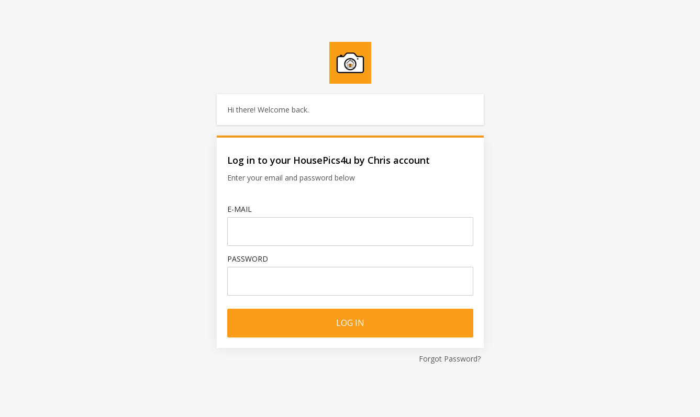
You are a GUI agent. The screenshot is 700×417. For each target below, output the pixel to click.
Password (247, 259)
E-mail (239, 209)
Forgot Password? (450, 359)
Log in (350, 323)
